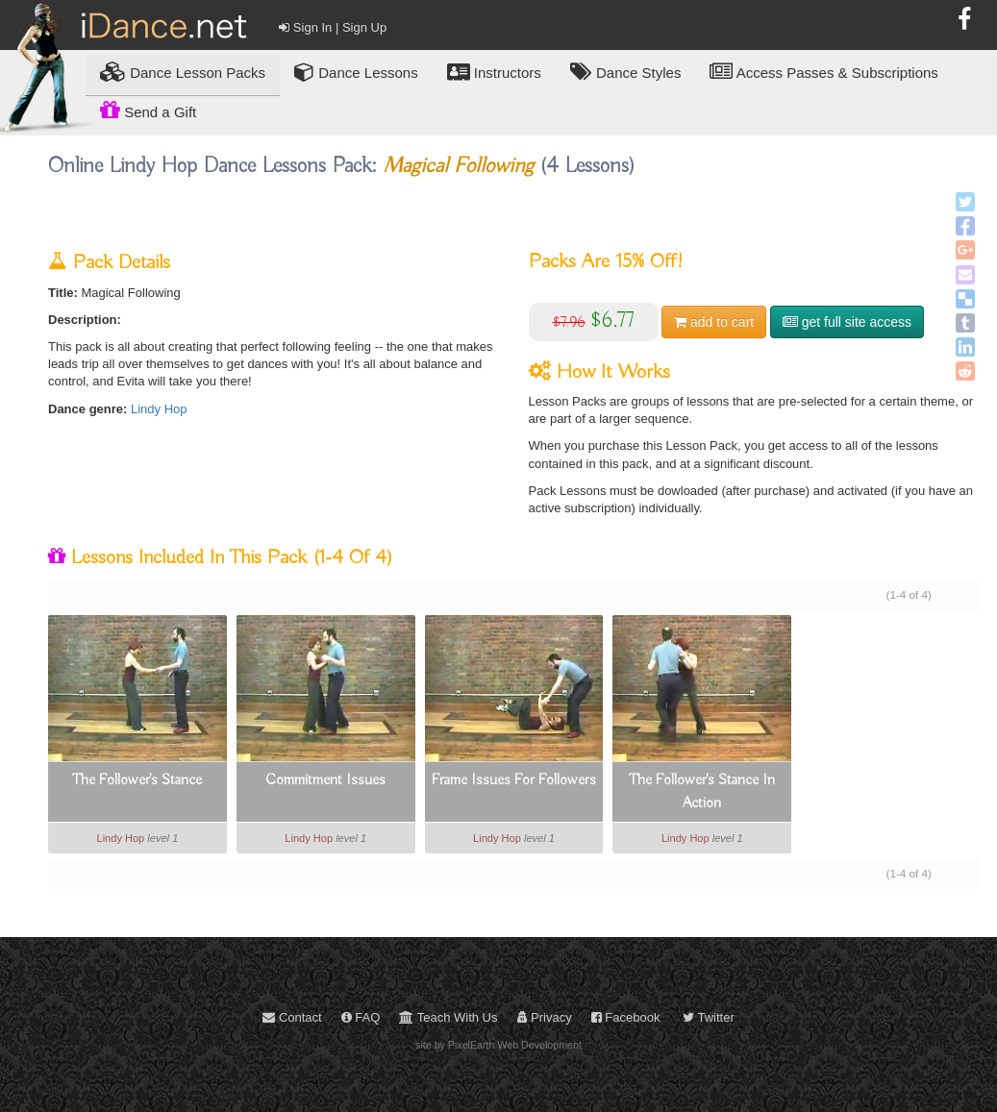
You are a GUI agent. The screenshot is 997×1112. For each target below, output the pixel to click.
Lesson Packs (182, 72)
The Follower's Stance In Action (702, 792)
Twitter (709, 1017)
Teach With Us (448, 1017)
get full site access (847, 322)
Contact (291, 1017)
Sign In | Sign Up (332, 27)
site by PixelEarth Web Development (498, 1044)
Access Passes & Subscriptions (823, 72)
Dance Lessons (356, 72)
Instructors (494, 72)
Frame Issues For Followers (514, 780)
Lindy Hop (159, 409)
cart (714, 322)
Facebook (626, 1017)
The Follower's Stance (137, 780)
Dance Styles (626, 72)
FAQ (361, 1017)
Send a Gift (148, 109)
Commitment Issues (325, 780)
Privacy (544, 1017)
